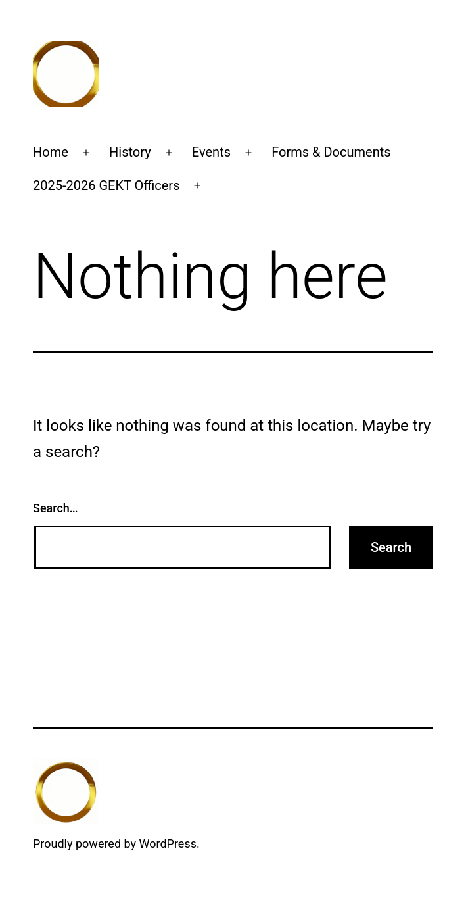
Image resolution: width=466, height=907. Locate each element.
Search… (55, 508)
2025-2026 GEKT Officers (106, 185)
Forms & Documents (330, 152)
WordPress (168, 843)
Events (211, 152)
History (130, 152)
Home (50, 152)
